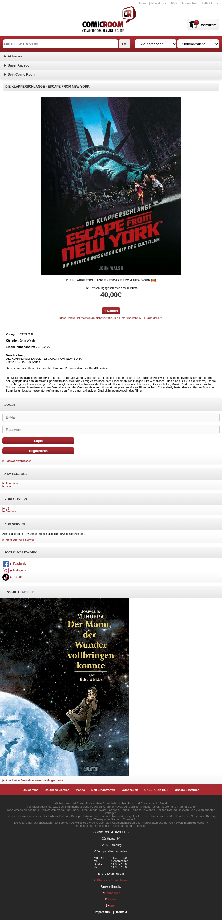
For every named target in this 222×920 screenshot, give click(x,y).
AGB (173, 3)
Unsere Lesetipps (187, 789)
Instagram (14, 570)
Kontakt (121, 912)
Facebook (14, 563)
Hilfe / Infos (210, 3)
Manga (80, 789)
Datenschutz (189, 3)
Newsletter (158, 3)
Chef (110, 905)
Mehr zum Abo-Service (18, 539)
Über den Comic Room (111, 880)
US (7, 508)
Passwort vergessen (18, 460)
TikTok (12, 577)
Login (38, 441)
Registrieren (38, 451)
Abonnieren (13, 483)
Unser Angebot (19, 65)
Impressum (103, 912)
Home (143, 3)
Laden (110, 899)
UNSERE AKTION (156, 789)
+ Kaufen (111, 311)
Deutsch (11, 511)
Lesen (9, 486)
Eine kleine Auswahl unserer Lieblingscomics (32, 780)
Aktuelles (15, 56)
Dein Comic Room (21, 74)
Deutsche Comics (57, 789)
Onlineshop (111, 892)
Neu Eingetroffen (103, 789)
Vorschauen (129, 789)
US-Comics (30, 789)
